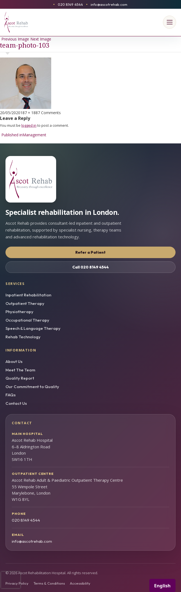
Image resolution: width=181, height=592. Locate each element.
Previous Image (15, 39)
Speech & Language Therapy (33, 328)
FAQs (10, 394)
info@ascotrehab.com (109, 4)
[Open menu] (169, 22)
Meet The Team (20, 369)
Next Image (40, 39)
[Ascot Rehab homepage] (90, 179)
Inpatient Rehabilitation (28, 295)
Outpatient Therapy (24, 303)
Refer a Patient (90, 252)
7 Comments (49, 112)
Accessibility (80, 583)
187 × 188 (29, 112)
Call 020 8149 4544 (90, 267)
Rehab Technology (23, 336)
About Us (13, 361)
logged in (28, 125)
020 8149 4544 (70, 4)
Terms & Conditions (49, 583)
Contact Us (16, 403)
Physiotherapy (19, 311)
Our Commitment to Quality (32, 386)
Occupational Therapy (27, 320)
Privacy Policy (16, 583)
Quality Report (19, 378)
